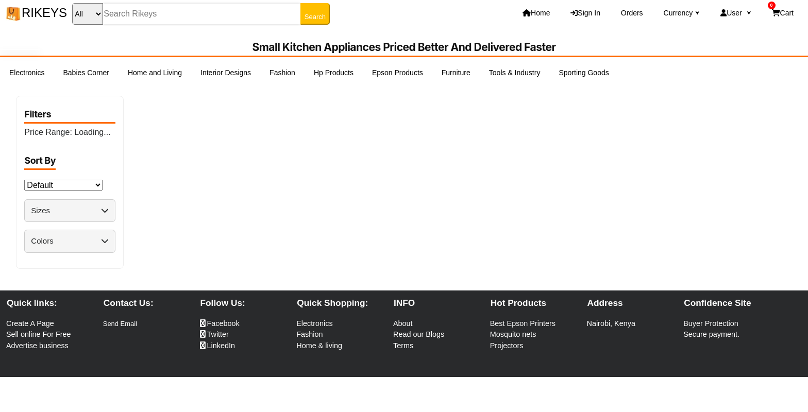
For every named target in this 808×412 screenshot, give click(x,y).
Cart (781, 10)
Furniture (456, 72)
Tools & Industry (515, 72)
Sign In (585, 13)
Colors (69, 240)
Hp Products (334, 72)
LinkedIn (217, 345)
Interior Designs (225, 72)
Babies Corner (86, 72)
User (735, 13)
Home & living (319, 345)
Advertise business (37, 345)
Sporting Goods (584, 72)
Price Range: (67, 132)
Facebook (220, 323)
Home (536, 13)
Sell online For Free (38, 334)
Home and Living (155, 72)
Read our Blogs (418, 334)
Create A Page (30, 323)
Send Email (120, 324)
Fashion (282, 72)
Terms (403, 345)
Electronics (26, 72)
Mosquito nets (513, 334)
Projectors (507, 345)
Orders (632, 13)
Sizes (69, 210)
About (403, 323)
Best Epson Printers (523, 323)
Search (315, 17)
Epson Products (397, 72)
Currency (682, 13)
